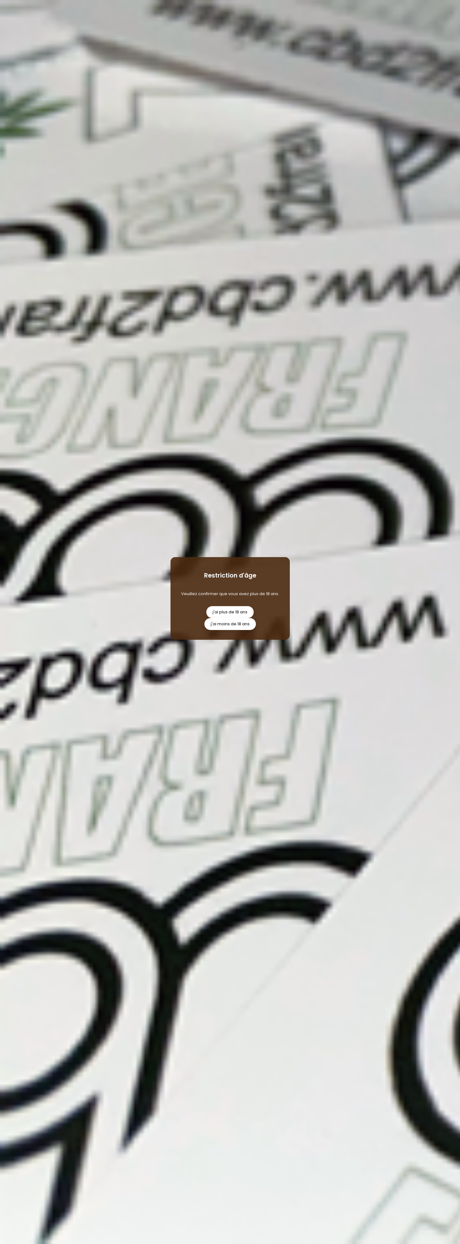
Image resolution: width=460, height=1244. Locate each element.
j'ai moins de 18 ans (230, 624)
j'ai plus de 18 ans (230, 612)
